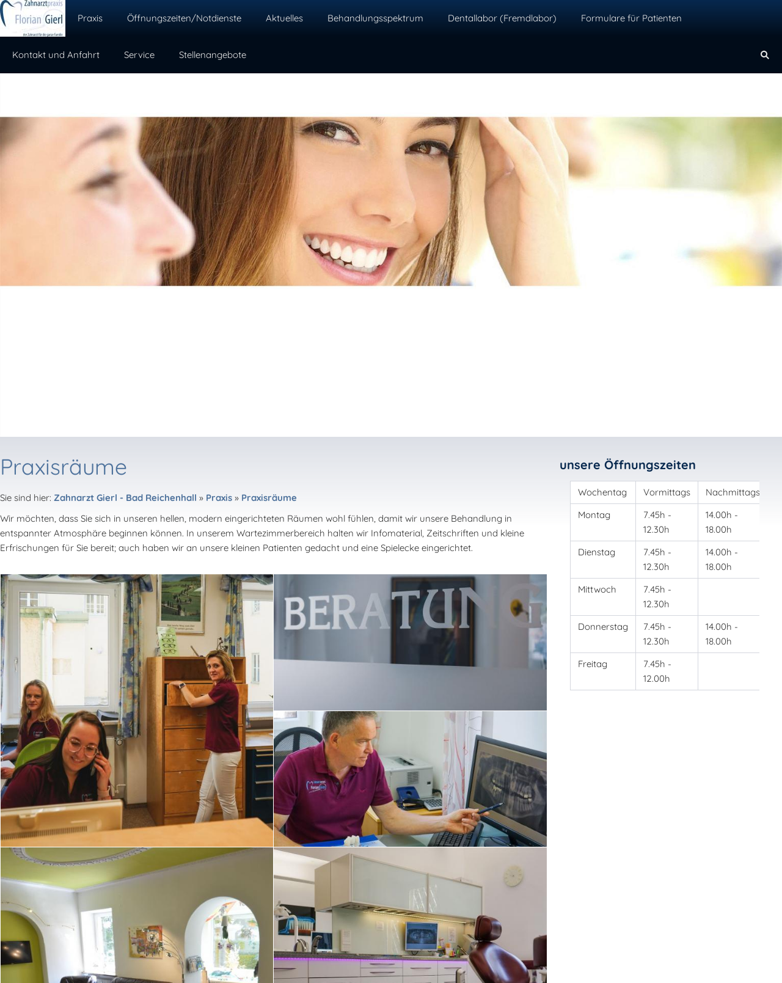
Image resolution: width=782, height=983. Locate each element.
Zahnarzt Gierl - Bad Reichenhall (125, 497)
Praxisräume (269, 497)
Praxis (219, 497)
